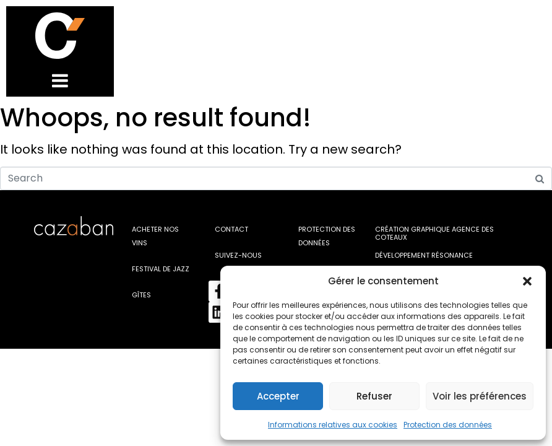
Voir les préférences (480, 396)
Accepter (278, 396)
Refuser (374, 396)
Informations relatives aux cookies (332, 424)
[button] (527, 281)
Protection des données (447, 424)
